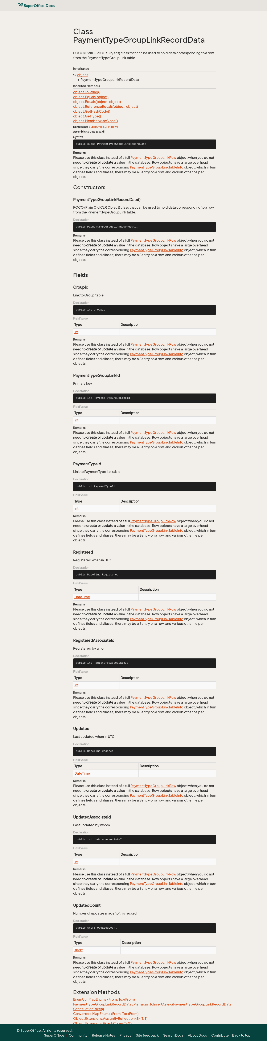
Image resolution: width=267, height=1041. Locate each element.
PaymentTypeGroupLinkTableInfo (156, 167)
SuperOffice (96, 126)
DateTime (82, 597)
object (82, 75)
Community (78, 1035)
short (78, 950)
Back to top (241, 1035)
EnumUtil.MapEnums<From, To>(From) (104, 999)
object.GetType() (87, 116)
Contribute (220, 1035)
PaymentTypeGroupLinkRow (153, 157)
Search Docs (173, 1035)
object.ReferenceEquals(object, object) (105, 106)
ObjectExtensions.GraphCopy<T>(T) (102, 1023)
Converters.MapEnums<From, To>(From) (106, 1014)
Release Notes (103, 1035)
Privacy (125, 1035)
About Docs (197, 1035)
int (76, 332)
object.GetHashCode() (91, 111)
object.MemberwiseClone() (95, 121)
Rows (114, 126)
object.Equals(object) (90, 97)
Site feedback (147, 1035)
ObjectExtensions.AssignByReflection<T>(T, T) (110, 1018)
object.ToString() (86, 92)
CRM (107, 126)
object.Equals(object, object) (97, 102)
